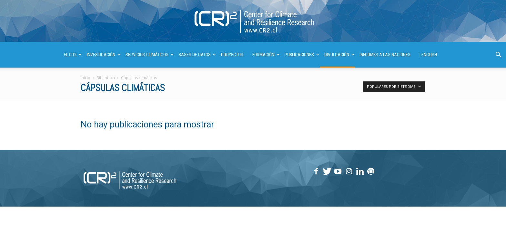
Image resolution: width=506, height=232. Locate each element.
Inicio (85, 77)
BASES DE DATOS (197, 54)
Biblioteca (105, 77)
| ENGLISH (428, 54)
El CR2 (73, 54)
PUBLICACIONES (302, 54)
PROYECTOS (232, 54)
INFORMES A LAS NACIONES (384, 54)
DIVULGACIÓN (339, 54)
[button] (498, 55)
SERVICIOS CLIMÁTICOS (150, 54)
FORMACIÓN (265, 54)
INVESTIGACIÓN (103, 54)
